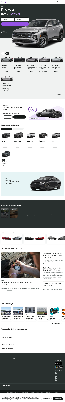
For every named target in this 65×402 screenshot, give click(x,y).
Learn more (8, 189)
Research (22, 1)
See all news (60, 298)
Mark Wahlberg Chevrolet (18, 317)
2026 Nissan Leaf (5, 143)
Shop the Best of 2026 (19, 117)
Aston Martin (35, 215)
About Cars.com (10, 392)
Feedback (56, 392)
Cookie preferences (46, 398)
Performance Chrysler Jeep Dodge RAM (30, 316)
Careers (32, 392)
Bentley (50, 214)
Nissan (14, 216)
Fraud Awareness (49, 392)
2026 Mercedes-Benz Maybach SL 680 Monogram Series (6, 87)
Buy (12, 1)
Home (2, 6)
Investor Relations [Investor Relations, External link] (25, 392)
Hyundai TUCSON (4, 32)
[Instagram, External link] (56, 379)
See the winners (7, 117)
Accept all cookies (58, 398)
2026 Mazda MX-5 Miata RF (56, 68)
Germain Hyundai (52, 317)
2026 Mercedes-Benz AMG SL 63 (31, 68)
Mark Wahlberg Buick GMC (6, 317)
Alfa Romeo (28, 215)
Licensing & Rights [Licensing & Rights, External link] (40, 392)
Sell (16, 1)
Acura (22, 214)
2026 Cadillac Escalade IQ (5, 162)
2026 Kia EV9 (29, 143)
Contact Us (17, 392)
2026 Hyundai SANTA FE (56, 143)
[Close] (63, 394)
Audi (43, 214)
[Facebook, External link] (56, 375)
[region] (32, 397)
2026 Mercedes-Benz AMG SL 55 (44, 68)
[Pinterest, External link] (56, 380)
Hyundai (4, 216)
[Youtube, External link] (56, 377)
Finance (28, 1)
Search (15, 23)
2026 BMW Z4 (5, 67)
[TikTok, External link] (56, 373)
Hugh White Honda (41, 317)
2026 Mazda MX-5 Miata (18, 68)
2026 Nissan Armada (18, 143)
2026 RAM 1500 (42, 143)
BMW (57, 214)
